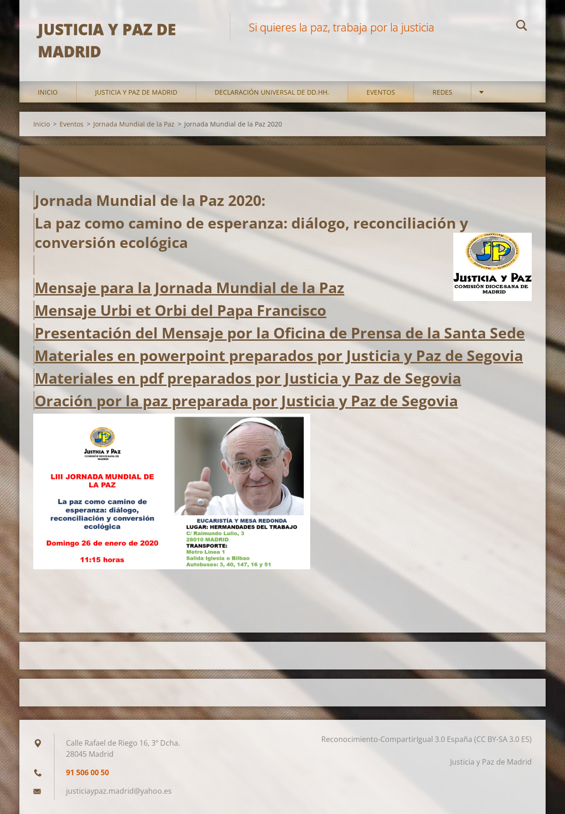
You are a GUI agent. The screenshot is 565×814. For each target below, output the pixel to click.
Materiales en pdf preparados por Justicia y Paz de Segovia (248, 378)
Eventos (381, 92)
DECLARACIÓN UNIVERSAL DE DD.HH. (272, 92)
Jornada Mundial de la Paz (133, 124)
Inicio (48, 92)
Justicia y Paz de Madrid (136, 92)
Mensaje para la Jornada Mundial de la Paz (189, 287)
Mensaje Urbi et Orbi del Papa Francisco (180, 310)
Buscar (521, 26)
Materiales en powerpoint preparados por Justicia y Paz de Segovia (279, 355)
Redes (442, 92)
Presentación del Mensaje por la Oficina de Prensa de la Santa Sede (280, 333)
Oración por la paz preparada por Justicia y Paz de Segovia (246, 400)
